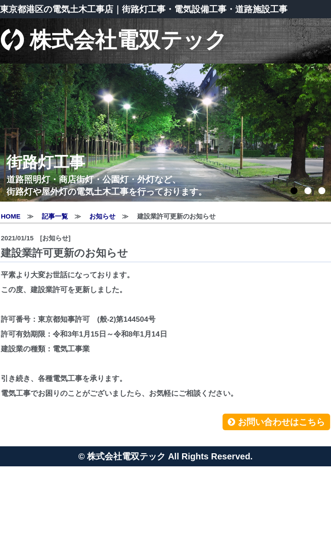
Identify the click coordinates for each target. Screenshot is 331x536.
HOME (10, 216)
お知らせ (102, 216)
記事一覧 (55, 216)
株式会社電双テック (114, 41)
